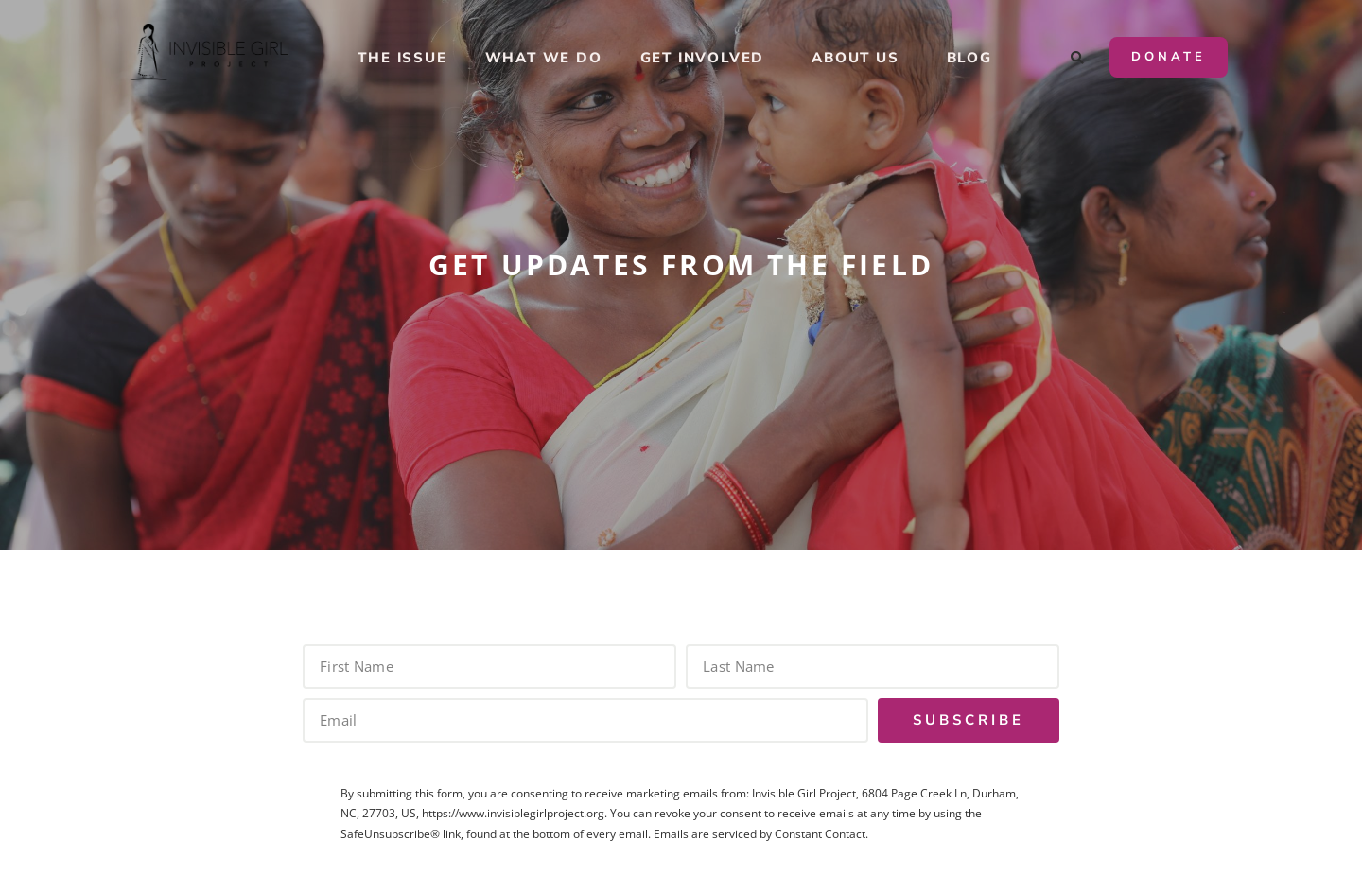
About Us (860, 57)
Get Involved (707, 57)
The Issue (402, 57)
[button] (1078, 59)
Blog (969, 57)
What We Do (543, 57)
